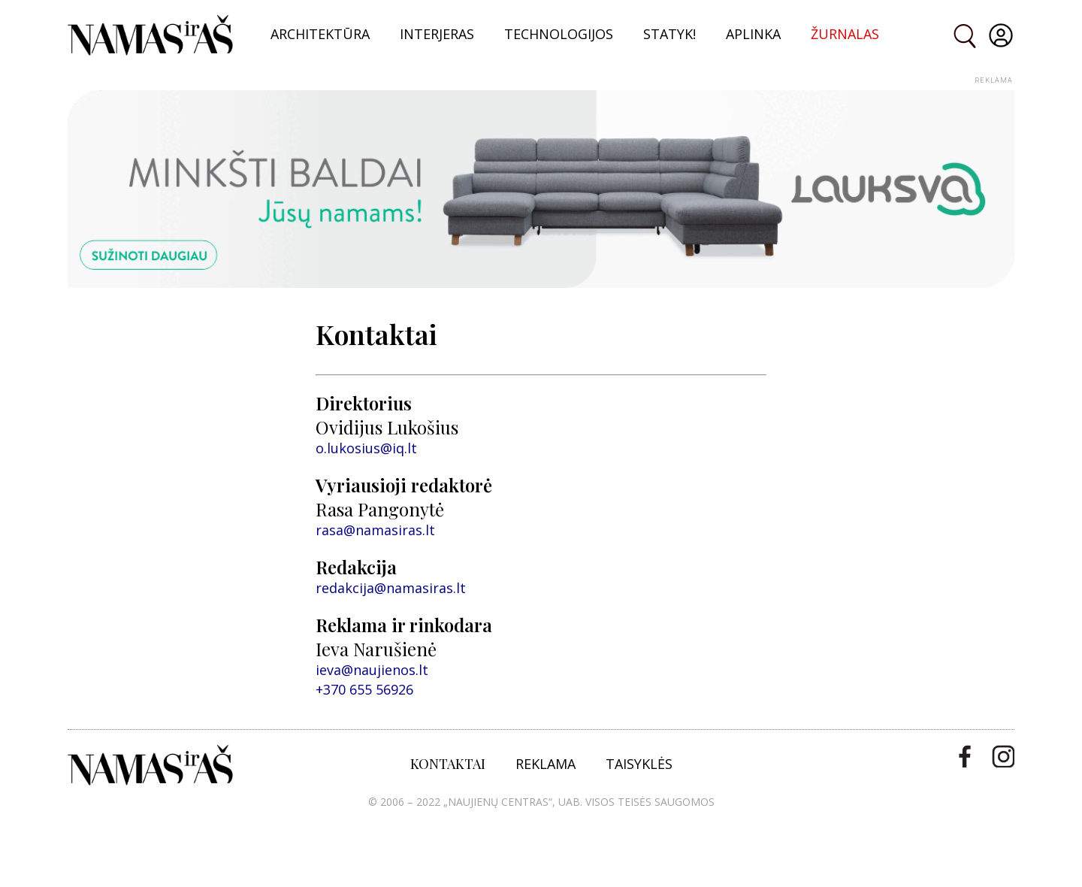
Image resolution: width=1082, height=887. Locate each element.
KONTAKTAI (447, 764)
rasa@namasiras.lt (375, 530)
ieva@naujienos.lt (372, 670)
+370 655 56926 (364, 689)
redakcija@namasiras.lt (391, 588)
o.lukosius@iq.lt (366, 448)
